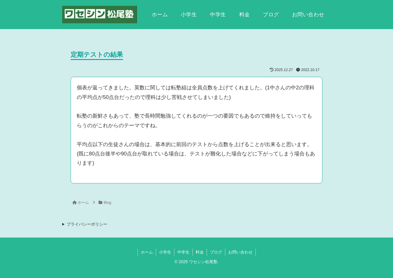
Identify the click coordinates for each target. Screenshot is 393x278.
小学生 (165, 252)
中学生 (183, 252)
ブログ (216, 252)
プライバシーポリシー (87, 224)
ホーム (147, 252)
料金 (200, 252)
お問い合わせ (240, 252)
